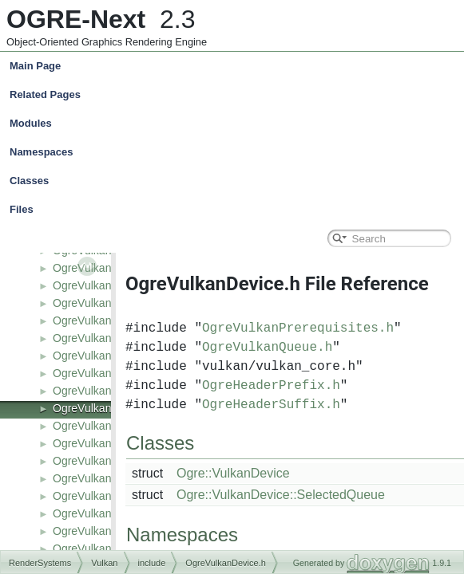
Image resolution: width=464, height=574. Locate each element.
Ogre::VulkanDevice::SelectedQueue (280, 494)
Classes (236, 181)
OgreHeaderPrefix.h (271, 386)
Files (236, 210)
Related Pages (45, 94)
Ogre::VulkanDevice (233, 473)
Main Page (35, 66)
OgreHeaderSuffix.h (271, 405)
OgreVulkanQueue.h (267, 347)
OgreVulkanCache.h (103, 320)
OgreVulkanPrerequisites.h (298, 328)
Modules (31, 123)
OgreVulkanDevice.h (104, 408)
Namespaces (236, 152)
